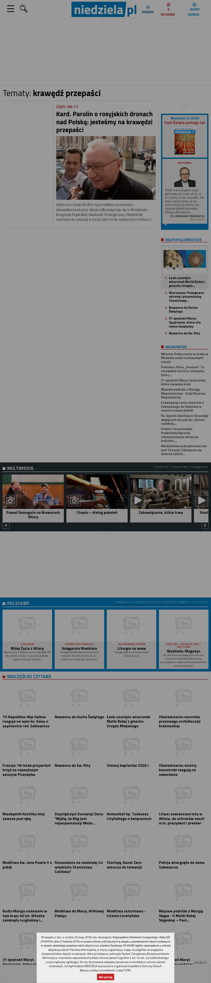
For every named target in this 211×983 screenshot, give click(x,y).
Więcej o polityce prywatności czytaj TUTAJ (105, 970)
